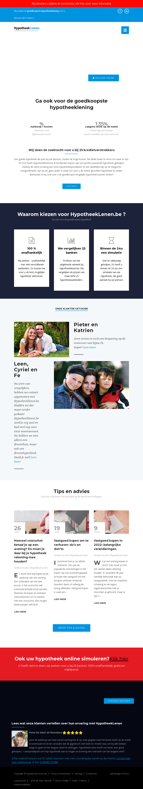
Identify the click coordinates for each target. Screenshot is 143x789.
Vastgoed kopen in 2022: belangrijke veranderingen (108, 543)
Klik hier (118, 657)
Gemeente (91, 772)
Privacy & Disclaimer (61, 772)
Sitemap (79, 772)
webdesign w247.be (119, 772)
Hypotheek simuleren (119, 699)
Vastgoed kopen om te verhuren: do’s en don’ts (71, 543)
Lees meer (71, 186)
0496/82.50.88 (49, 760)
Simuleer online (103, 78)
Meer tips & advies (71, 626)
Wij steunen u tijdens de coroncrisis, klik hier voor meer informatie (71, 3)
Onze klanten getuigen (71, 307)
